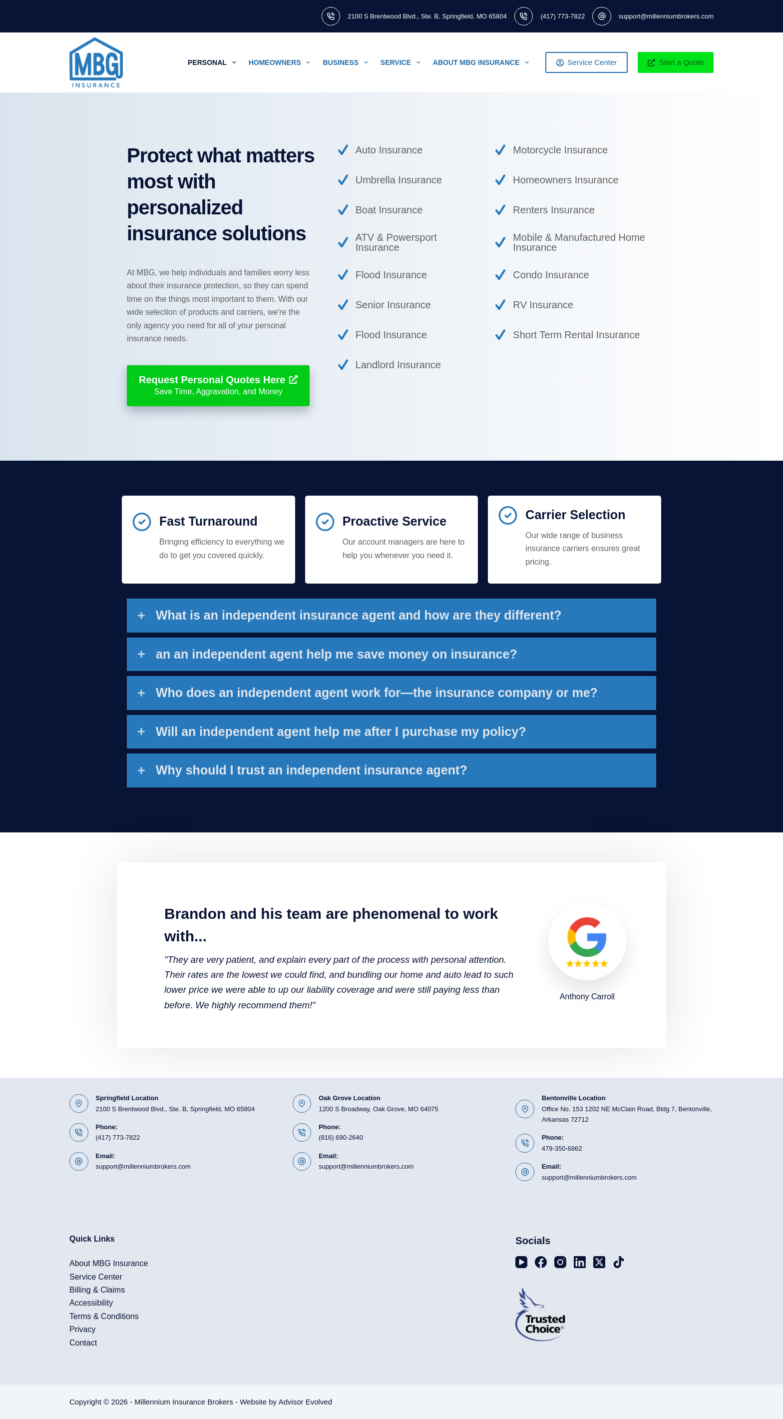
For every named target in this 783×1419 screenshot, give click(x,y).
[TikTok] (619, 1262)
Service (402, 62)
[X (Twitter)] (599, 1262)
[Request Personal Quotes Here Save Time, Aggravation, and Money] (218, 385)
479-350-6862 (562, 1148)
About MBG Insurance (483, 62)
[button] (391, 616)
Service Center (586, 62)
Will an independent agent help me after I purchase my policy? (341, 731)
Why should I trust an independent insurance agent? (311, 770)
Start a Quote (676, 62)
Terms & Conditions (104, 1316)
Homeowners (282, 62)
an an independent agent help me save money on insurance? (336, 654)
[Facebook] (541, 1262)
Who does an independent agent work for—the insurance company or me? (377, 693)
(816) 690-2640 (341, 1137)
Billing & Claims (97, 1290)
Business (347, 62)
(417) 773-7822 (562, 16)
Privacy (82, 1329)
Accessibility (91, 1303)
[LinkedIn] (580, 1262)
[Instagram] (560, 1262)
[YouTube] (521, 1262)
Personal (214, 62)
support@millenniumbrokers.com (666, 16)
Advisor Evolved (305, 1402)
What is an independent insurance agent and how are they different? (359, 615)
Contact (83, 1343)
